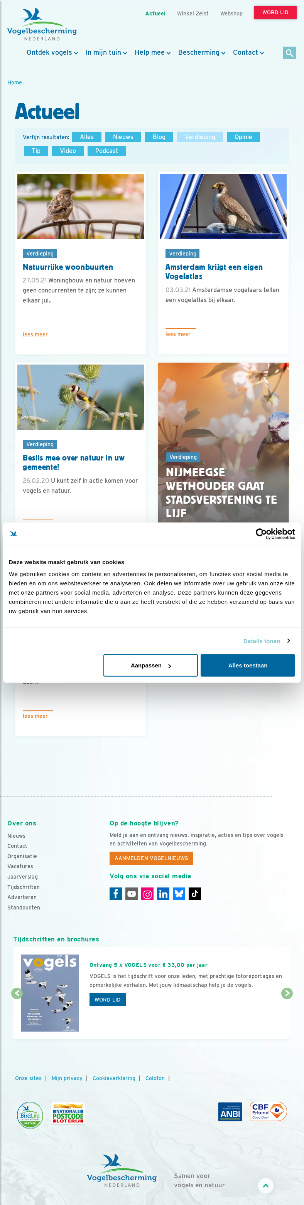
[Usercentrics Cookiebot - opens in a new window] (261, 533)
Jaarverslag (22, 877)
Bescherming (199, 52)
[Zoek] (290, 53)
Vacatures (20, 866)
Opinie (243, 137)
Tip (36, 151)
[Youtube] (131, 893)
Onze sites (28, 1078)
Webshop (231, 13)
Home (14, 82)
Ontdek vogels (49, 52)
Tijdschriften (23, 887)
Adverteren (22, 897)
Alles (87, 137)
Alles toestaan (248, 665)
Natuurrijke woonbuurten (68, 267)
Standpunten (23, 907)
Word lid (108, 1000)
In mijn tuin (103, 52)
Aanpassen (151, 665)
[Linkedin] (163, 893)
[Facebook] (116, 893)
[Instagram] (147, 893)
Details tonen (261, 640)
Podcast (106, 151)
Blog (159, 137)
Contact (245, 52)
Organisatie (22, 856)
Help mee (150, 52)
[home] (42, 24)
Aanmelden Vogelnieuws (151, 858)
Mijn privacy (67, 1078)
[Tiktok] (195, 893)
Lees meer (35, 334)
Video (68, 151)
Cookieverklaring (114, 1078)
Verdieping (200, 137)
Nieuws (123, 137)
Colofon (155, 1078)
